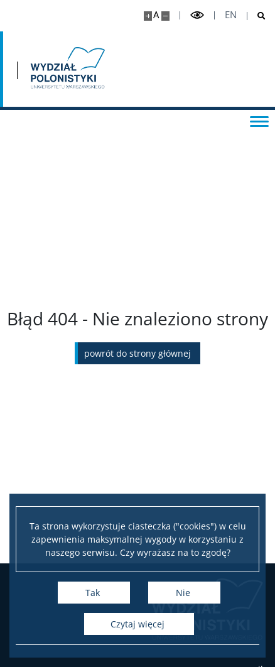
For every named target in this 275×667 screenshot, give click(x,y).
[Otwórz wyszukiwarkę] (256, 16)
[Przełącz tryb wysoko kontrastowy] (197, 15)
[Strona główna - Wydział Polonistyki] (66, 69)
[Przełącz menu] (259, 120)
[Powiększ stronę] (148, 16)
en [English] (231, 14)
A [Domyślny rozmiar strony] (156, 14)
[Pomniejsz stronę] (165, 16)
